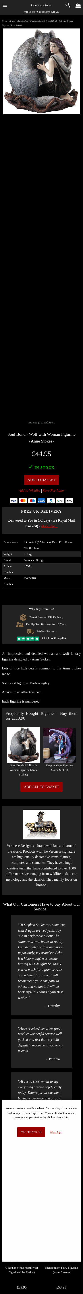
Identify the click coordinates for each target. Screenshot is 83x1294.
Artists (12, 21)
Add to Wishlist (29, 490)
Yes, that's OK (31, 1132)
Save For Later (53, 490)
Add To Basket (42, 480)
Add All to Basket (41, 787)
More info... (49, 526)
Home (4, 21)
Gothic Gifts (41, 5)
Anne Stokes (22, 21)
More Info (56, 1132)
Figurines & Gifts (37, 21)
